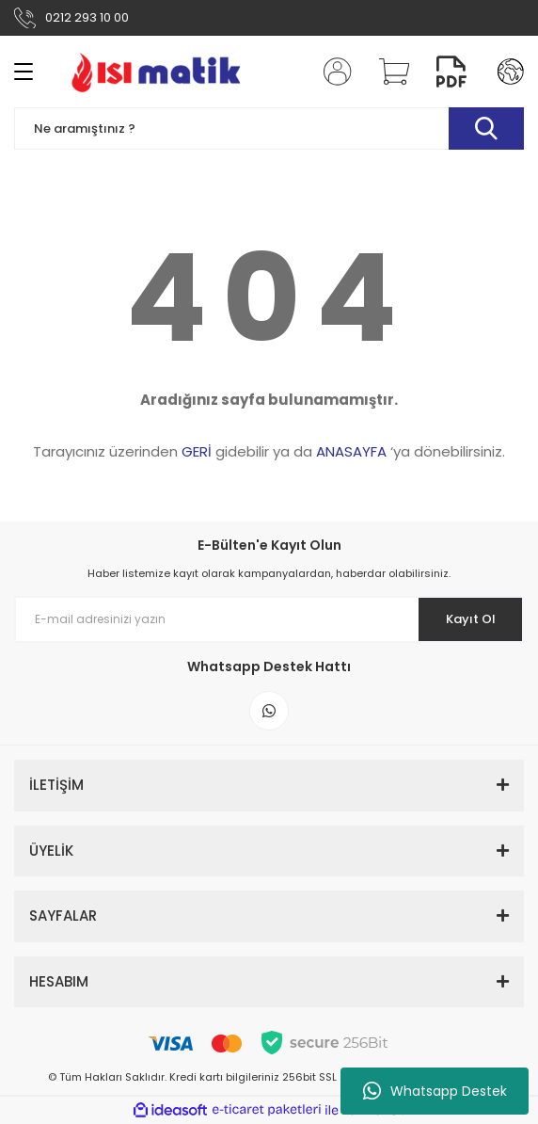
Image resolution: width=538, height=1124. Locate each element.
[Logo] (156, 71)
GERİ (197, 451)
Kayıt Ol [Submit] (471, 619)
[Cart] (387, 71)
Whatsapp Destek (435, 1091)
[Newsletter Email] (269, 619)
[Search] (269, 128)
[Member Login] (332, 71)
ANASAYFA (351, 451)
